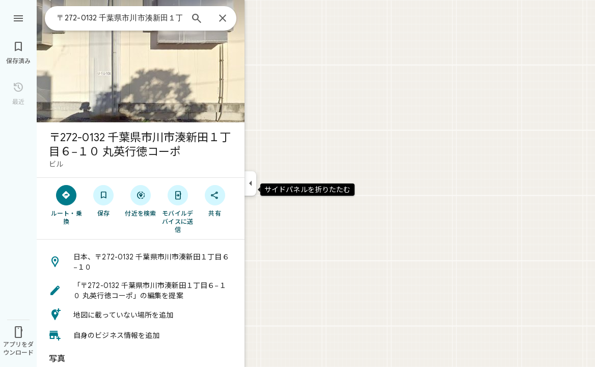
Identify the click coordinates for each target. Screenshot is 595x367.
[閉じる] (222, 19)
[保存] (103, 200)
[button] (141, 262)
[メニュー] (18, 17)
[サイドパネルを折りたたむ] (250, 183)
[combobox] (119, 18)
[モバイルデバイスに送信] (177, 208)
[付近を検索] (140, 200)
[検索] (196, 19)
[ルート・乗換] (66, 204)
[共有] (214, 200)
